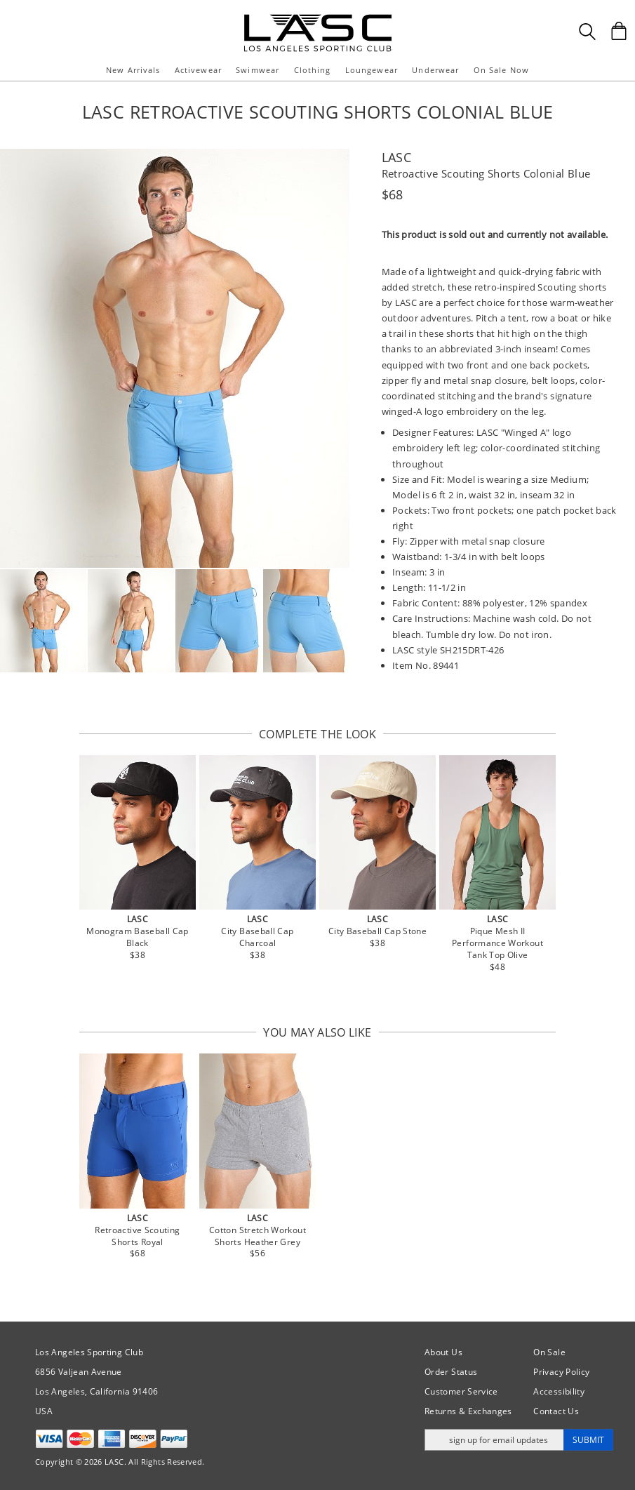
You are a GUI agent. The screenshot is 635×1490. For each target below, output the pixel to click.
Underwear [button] (435, 70)
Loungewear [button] (371, 70)
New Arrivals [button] (133, 70)
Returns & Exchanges (468, 1411)
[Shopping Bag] (619, 31)
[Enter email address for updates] (494, 1440)
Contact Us (556, 1411)
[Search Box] (587, 31)
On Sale (549, 1352)
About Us (443, 1352)
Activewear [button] (198, 70)
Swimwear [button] (257, 70)
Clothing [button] (312, 70)
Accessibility (558, 1391)
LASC (396, 157)
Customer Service (461, 1391)
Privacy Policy (561, 1372)
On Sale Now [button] (501, 70)
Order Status (451, 1372)
